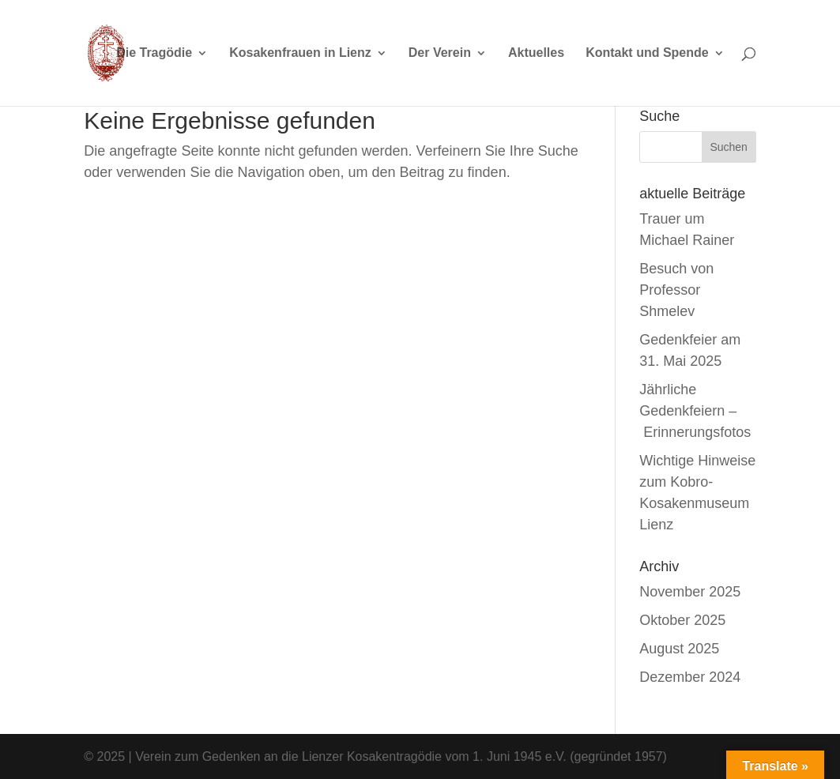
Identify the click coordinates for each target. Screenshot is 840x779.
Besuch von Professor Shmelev (676, 290)
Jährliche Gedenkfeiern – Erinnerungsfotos (695, 411)
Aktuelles (536, 53)
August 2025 (679, 649)
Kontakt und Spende (647, 53)
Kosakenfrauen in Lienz (300, 53)
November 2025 (689, 592)
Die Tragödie (154, 53)
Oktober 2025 (682, 620)
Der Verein (440, 53)
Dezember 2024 (689, 677)
